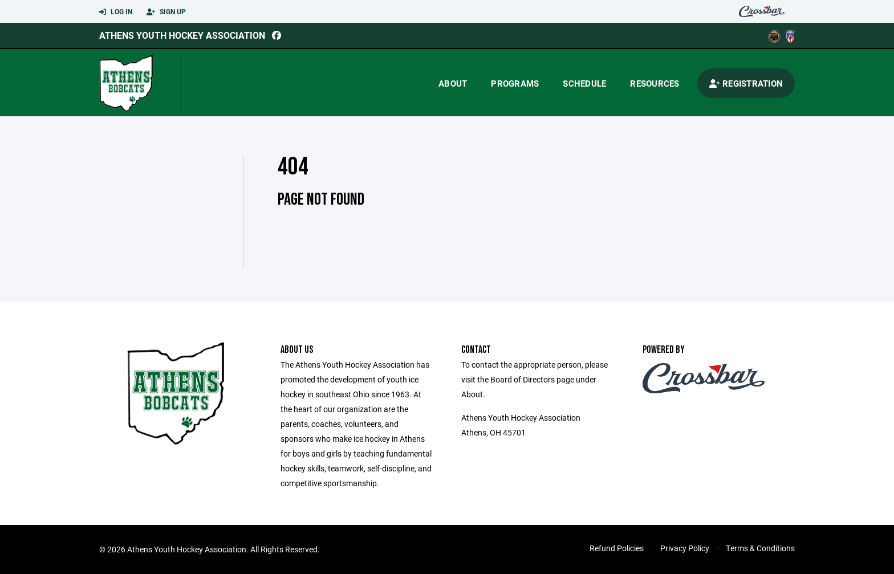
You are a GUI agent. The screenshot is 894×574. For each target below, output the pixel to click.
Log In (115, 12)
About (452, 83)
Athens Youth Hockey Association (182, 35)
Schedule (584, 83)
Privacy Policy (684, 548)
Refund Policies (617, 548)
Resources (654, 83)
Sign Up (166, 12)
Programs (515, 83)
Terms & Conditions (760, 548)
